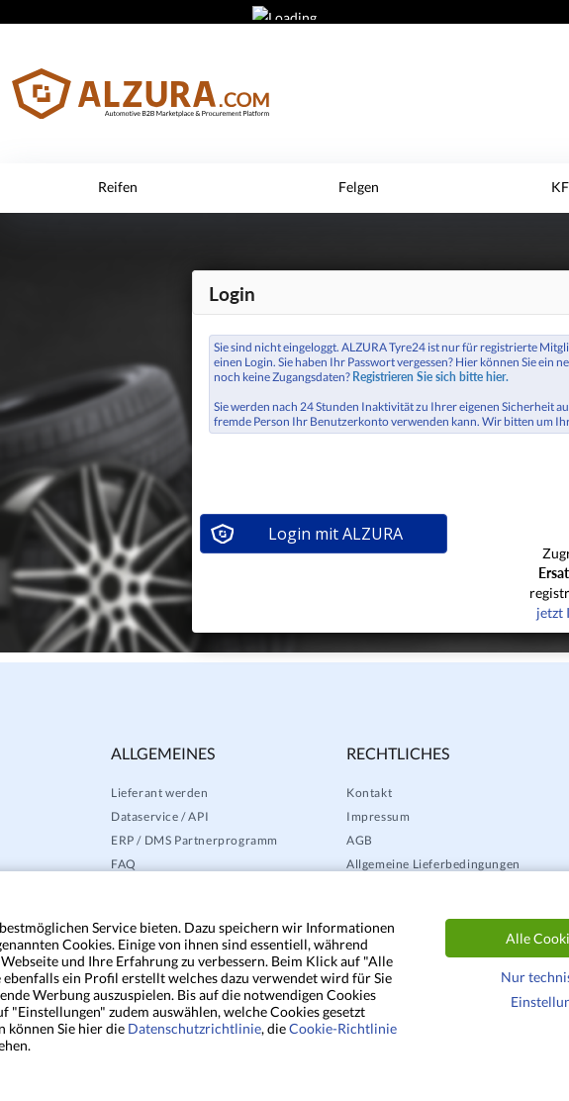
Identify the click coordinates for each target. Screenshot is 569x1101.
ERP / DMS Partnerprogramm (194, 840)
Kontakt (369, 792)
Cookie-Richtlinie (343, 1028)
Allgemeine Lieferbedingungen (433, 863)
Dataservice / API (160, 816)
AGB (359, 840)
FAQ (124, 863)
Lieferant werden (160, 792)
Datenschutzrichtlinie (194, 1028)
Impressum (378, 816)
